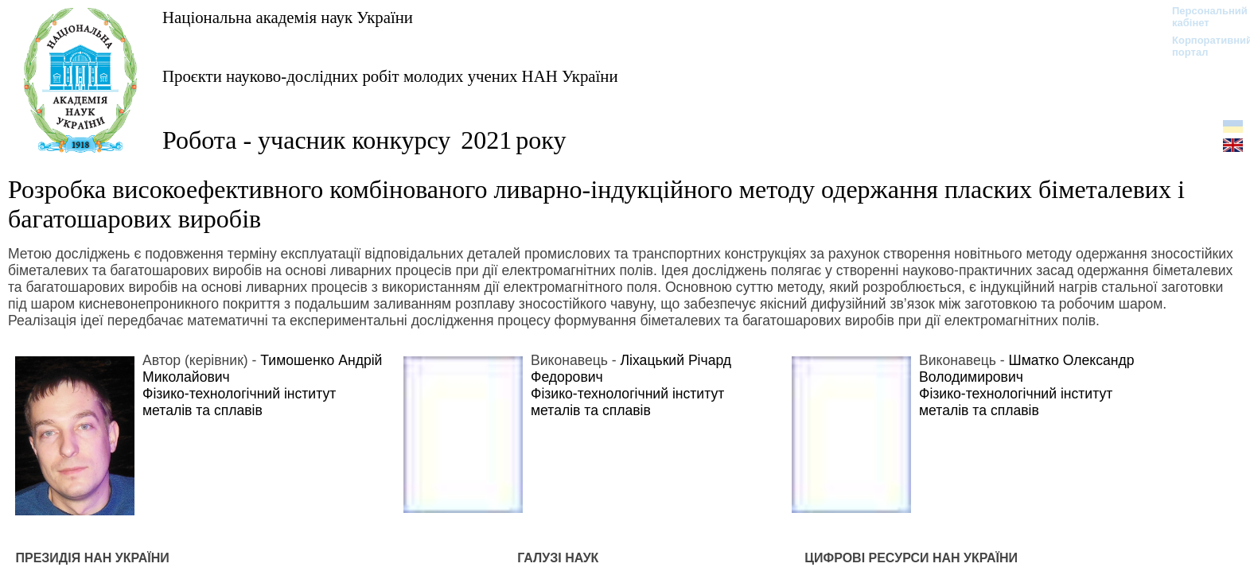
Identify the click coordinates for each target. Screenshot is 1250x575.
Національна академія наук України (287, 17)
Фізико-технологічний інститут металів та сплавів (239, 402)
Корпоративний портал (1202, 46)
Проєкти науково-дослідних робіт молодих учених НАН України (390, 76)
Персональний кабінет (1202, 17)
